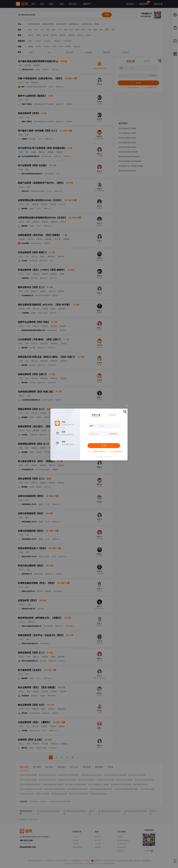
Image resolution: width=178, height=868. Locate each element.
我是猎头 (99, 456)
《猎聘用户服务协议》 (99, 451)
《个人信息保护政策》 (116, 451)
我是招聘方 (108, 456)
